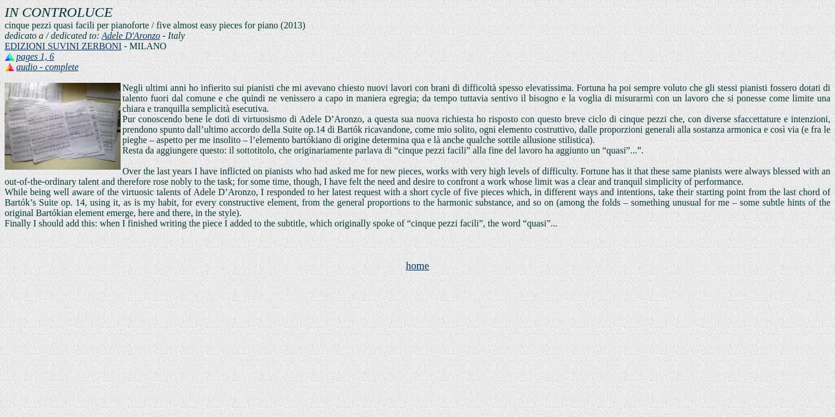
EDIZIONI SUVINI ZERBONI (63, 46)
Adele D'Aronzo (130, 36)
